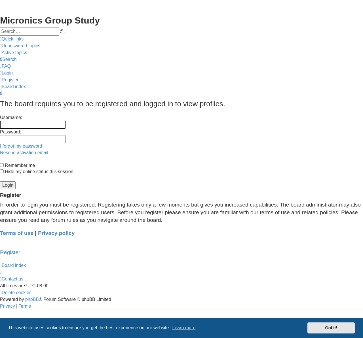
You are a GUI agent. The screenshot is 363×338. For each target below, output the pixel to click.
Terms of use (16, 233)
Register (10, 252)
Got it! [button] (331, 328)
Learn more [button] (183, 327)
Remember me (17, 165)
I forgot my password (21, 146)
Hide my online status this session (36, 171)
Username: (11, 117)
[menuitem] (20, 45)
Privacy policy (56, 233)
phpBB (32, 299)
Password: (10, 131)
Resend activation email (24, 152)
